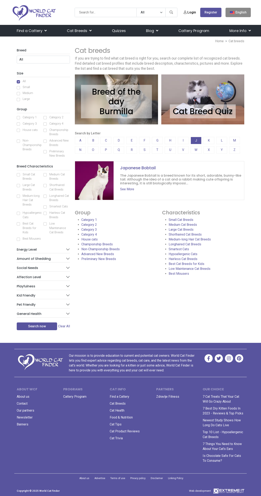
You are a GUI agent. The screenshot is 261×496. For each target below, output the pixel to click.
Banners (22, 424)
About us (23, 397)
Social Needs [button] (27, 268)
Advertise (99, 478)
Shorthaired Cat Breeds (56, 187)
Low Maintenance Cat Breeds (57, 228)
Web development (200, 490)
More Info (240, 30)
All (24, 81)
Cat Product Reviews (125, 431)
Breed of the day (116, 96)
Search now (37, 326)
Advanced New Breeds (59, 143)
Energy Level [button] (27, 249)
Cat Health (117, 410)
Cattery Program (193, 30)
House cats (30, 130)
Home (219, 41)
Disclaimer (157, 478)
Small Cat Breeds (29, 177)
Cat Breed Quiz (203, 111)
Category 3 (30, 123)
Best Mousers (32, 238)
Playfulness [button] (26, 286)
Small (26, 87)
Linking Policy (175, 478)
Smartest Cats (58, 206)
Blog (152, 30)
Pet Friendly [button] (26, 304)
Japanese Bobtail (138, 168)
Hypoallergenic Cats (32, 215)
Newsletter (25, 417)
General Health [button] (29, 313)
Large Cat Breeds (29, 187)
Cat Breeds (79, 30)
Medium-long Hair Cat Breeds (31, 200)
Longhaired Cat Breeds (59, 198)
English (238, 12)
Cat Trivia (116, 438)
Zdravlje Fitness (167, 397)
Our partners (25, 410)
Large (26, 99)
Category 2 (56, 117)
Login (190, 12)
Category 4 (56, 123)
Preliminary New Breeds (57, 154)
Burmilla (116, 111)
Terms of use (117, 478)
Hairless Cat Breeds (57, 215)
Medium (28, 93)
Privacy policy (138, 478)
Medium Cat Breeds (57, 177)
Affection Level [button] (29, 277)
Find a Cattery (32, 30)
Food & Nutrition (121, 417)
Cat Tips (116, 424)
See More (127, 189)
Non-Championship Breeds (32, 145)
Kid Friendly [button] (26, 295)
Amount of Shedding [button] (34, 258)
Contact (22, 403)
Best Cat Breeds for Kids (29, 228)
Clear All (64, 326)
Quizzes (119, 30)
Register (211, 12)
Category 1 (30, 117)
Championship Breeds (58, 132)
